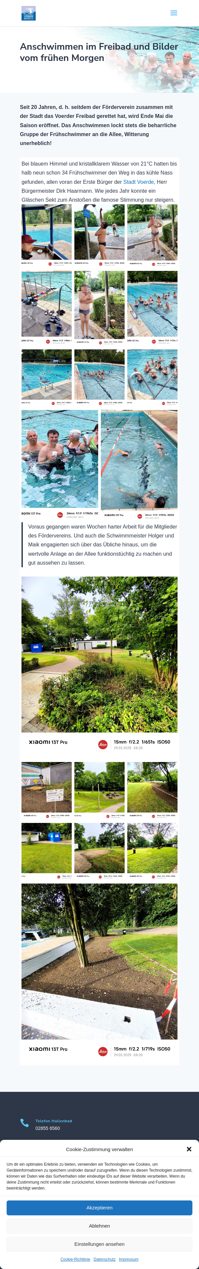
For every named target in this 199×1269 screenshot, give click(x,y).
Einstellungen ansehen (99, 1244)
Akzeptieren (99, 1207)
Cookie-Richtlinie (75, 1259)
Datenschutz (105, 1259)
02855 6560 (47, 1128)
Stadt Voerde (138, 182)
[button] (189, 1149)
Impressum (129, 1259)
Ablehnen (99, 1226)
